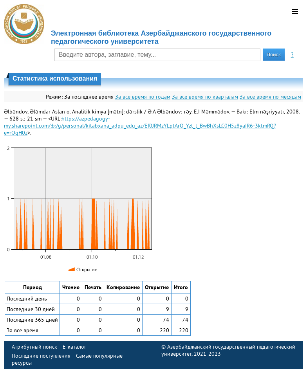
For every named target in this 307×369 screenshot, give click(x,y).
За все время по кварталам (205, 96)
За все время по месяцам (270, 96)
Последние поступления (41, 355)
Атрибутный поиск (34, 346)
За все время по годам (142, 96)
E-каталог (74, 346)
